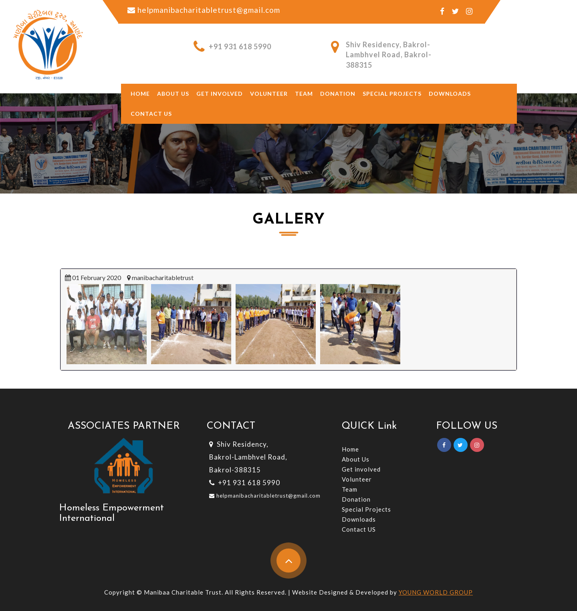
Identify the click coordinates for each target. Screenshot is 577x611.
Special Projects (392, 93)
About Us (355, 459)
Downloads (450, 93)
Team (304, 93)
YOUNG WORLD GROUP (436, 592)
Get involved (219, 93)
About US (173, 93)
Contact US (359, 529)
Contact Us (151, 113)
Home (140, 93)
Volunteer (269, 93)
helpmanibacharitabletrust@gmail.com (268, 495)
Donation (337, 93)
